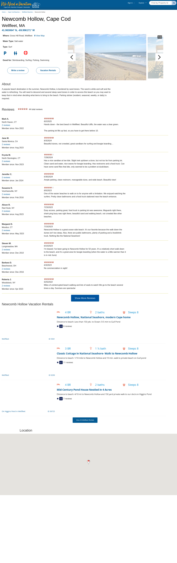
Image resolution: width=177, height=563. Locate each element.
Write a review (17, 70)
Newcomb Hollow (40, 12)
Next (159, 57)
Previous (72, 57)
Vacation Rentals (48, 70)
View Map (40, 36)
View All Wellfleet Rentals (85, 420)
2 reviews (6, 125)
